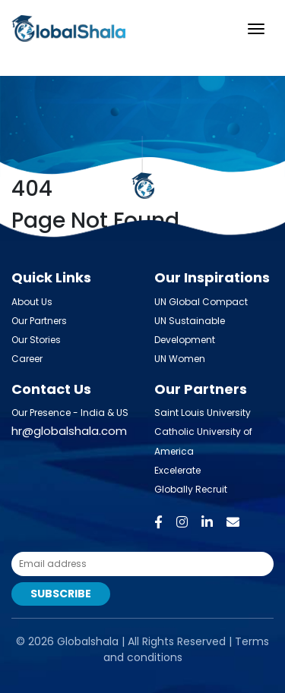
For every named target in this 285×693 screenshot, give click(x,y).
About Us (31, 301)
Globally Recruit (190, 489)
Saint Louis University (202, 412)
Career (27, 358)
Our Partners (39, 320)
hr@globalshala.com (69, 431)
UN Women (179, 358)
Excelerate (177, 470)
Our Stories (36, 339)
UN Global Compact (201, 301)
